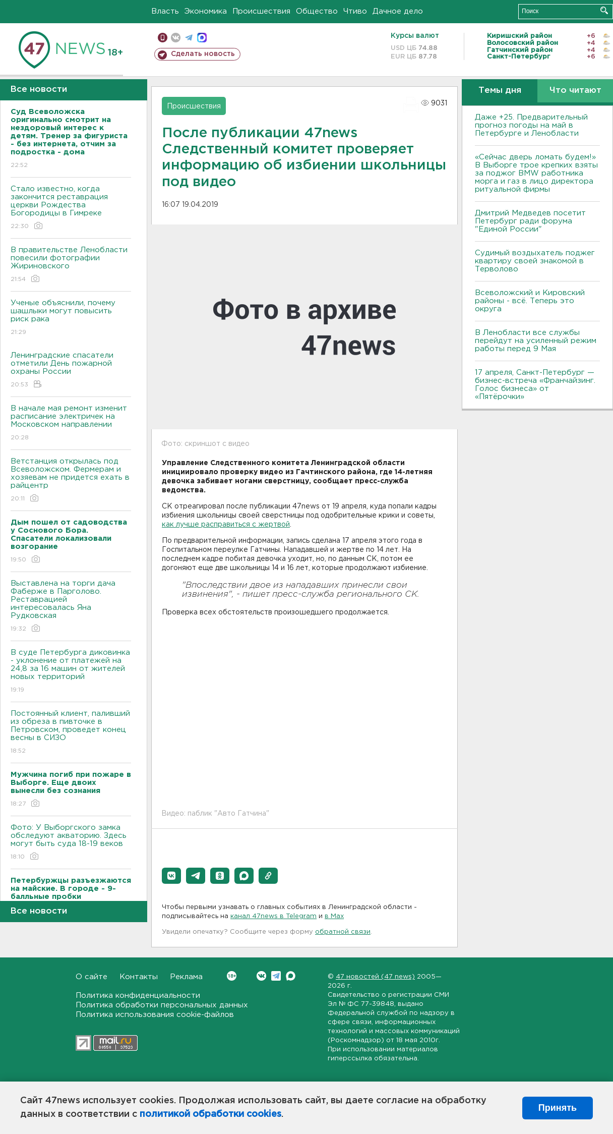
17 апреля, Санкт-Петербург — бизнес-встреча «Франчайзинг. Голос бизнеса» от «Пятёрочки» (535, 384)
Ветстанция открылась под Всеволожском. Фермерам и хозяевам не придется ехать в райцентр (71, 480)
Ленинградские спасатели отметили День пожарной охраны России (71, 370)
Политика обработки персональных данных (162, 1005)
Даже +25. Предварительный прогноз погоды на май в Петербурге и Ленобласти (531, 125)
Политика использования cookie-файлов (155, 1014)
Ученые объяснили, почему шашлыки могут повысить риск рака (71, 318)
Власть (165, 11)
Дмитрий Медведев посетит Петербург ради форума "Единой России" (530, 221)
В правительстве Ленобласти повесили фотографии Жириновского (71, 265)
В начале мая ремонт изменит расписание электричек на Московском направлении (71, 423)
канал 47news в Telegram (273, 916)
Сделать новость (203, 54)
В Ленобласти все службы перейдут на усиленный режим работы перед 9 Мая (535, 340)
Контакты (138, 977)
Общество (317, 11)
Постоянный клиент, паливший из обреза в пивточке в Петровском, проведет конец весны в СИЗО (71, 732)
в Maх (334, 916)
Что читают (575, 90)
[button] (171, 876)
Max (290, 976)
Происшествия (261, 11)
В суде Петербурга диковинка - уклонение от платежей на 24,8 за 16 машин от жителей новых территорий (71, 671)
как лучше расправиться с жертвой (226, 525)
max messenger (202, 37)
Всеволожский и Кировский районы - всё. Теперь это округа (530, 301)
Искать (604, 10)
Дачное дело (398, 11)
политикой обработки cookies (210, 1114)
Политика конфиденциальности (138, 995)
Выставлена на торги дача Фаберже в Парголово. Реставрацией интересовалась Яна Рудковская (71, 606)
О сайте (91, 977)
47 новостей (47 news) (375, 977)
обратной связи (343, 932)
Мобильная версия (162, 37)
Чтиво (355, 11)
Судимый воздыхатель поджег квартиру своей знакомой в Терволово (535, 261)
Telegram (276, 976)
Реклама (186, 977)
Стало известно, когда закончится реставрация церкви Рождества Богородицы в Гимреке (71, 208)
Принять (557, 1108)
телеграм (189, 37)
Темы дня (499, 90)
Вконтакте (231, 976)
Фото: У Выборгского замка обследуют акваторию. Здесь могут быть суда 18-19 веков (71, 842)
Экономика (206, 11)
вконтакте (175, 37)
